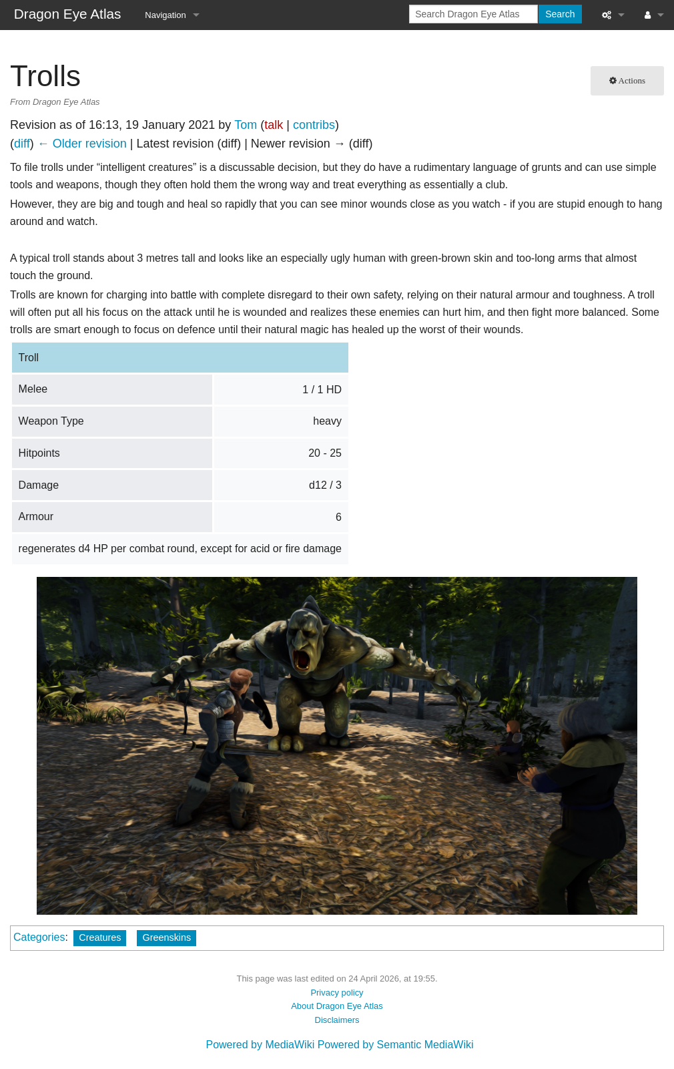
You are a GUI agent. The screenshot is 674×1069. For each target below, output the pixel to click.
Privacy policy (336, 993)
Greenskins (166, 937)
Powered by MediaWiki (260, 1044)
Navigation (165, 15)
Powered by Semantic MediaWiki (396, 1044)
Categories (39, 937)
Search (560, 14)
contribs (314, 125)
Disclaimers (337, 1020)
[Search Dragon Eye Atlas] (473, 14)
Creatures (100, 937)
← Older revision (82, 143)
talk (273, 125)
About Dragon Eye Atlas (337, 1006)
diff (22, 143)
